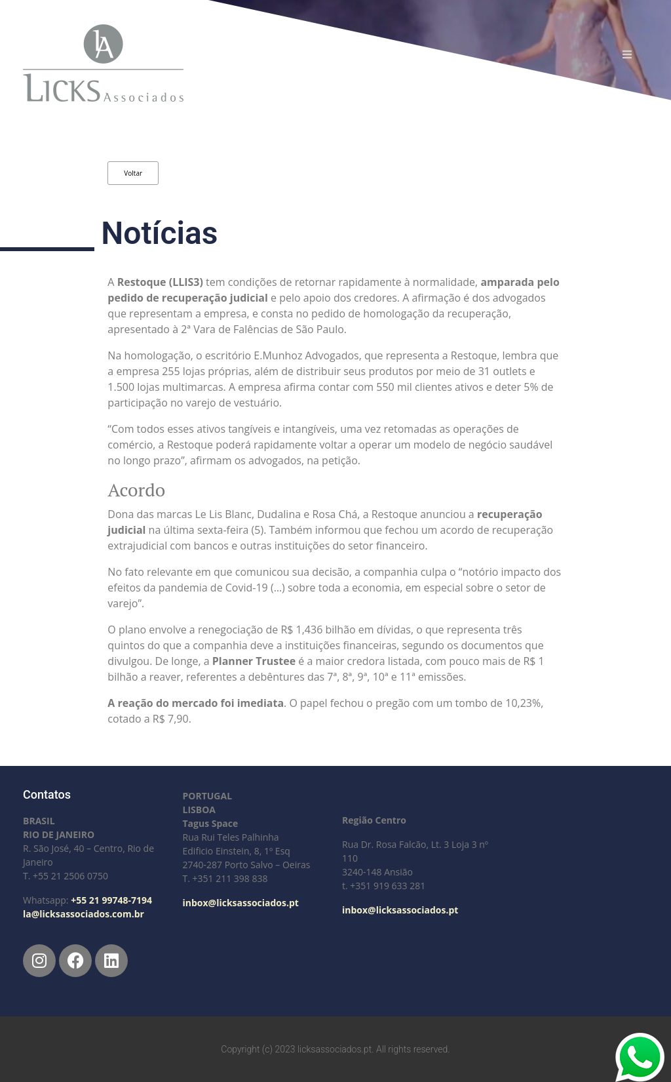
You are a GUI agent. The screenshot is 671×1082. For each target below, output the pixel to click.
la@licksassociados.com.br (83, 914)
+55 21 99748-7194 (111, 900)
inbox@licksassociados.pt (241, 902)
